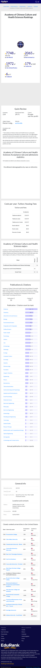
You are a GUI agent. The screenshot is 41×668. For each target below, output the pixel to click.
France (23, 638)
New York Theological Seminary (14, 554)
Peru (23, 640)
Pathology (5, 349)
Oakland (36, 6)
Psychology (6, 336)
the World (9, 57)
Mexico (23, 632)
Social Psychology (7, 396)
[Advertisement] (20, 29)
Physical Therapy (7, 426)
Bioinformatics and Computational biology (13, 430)
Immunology (6, 413)
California (29, 6)
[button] (14, 298)
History (5, 339)
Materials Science (7, 400)
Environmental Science (8, 322)
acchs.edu (18, 123)
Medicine (5, 309)
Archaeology (6, 346)
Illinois (2, 640)
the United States (11, 68)
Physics (5, 379)
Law (4, 342)
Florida (2, 638)
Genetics (5, 363)
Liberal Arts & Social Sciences (10, 315)
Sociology (5, 359)
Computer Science (7, 356)
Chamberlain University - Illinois (14, 544)
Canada (23, 629)
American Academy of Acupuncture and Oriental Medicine (12, 584)
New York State (4, 632)
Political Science (7, 329)
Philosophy (6, 406)
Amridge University (11, 610)
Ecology (5, 352)
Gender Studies (7, 423)
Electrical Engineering (8, 410)
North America (14, 6)
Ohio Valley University (12, 539)
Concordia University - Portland (14, 564)
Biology (5, 319)
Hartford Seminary (11, 559)
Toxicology (6, 420)
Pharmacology (6, 366)
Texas (2, 636)
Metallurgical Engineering (9, 416)
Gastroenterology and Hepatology (11, 389)
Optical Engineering (8, 433)
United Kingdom (25, 636)
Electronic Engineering (8, 403)
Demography (6, 437)
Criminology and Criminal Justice (11, 440)
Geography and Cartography (10, 326)
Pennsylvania (4, 634)
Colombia (24, 634)
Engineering (6, 376)
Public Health (6, 332)
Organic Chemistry (7, 373)
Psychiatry (6, 369)
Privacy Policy (36, 667)
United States (22, 6)
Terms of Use (29, 667)
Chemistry (5, 312)
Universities (6, 6)
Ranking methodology (7, 663)
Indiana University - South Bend (14, 615)
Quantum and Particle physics (10, 393)
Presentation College (11, 534)
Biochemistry (6, 383)
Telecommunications (8, 386)
